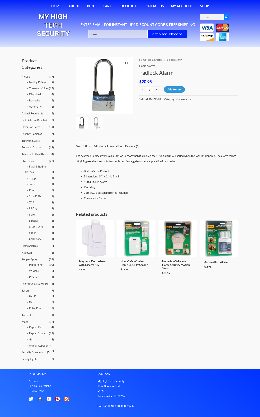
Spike (32, 214)
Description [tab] (83, 146)
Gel (31, 339)
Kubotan (27, 252)
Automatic (35, 106)
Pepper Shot (36, 264)
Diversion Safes (31, 127)
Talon (32, 184)
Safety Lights (29, 359)
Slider (32, 232)
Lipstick (33, 220)
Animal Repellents (32, 113)
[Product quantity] (149, 89)
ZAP (31, 202)
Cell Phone (35, 238)
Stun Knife (35, 196)
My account (182, 6)
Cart (107, 6)
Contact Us (154, 6)
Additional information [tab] (107, 146)
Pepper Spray (37, 333)
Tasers (25, 290)
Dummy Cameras (32, 133)
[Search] (226, 17)
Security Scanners (32, 352)
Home (56, 6)
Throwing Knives (39, 88)
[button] (127, 63)
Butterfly (34, 100)
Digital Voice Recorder (35, 283)
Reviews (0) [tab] (132, 146)
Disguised (35, 94)
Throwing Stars (31, 140)
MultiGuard (36, 226)
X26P (32, 295)
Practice (34, 277)
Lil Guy (33, 208)
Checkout (127, 6)
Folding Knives (37, 82)
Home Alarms (30, 245)
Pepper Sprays (30, 259)
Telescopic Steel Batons (36, 154)
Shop (204, 6)
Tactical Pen (29, 315)
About (74, 6)
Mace (25, 321)
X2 (30, 302)
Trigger (33, 178)
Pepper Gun (36, 327)
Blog (91, 6)
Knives (26, 76)
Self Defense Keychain (35, 120)
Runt (32, 190)
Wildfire (34, 270)
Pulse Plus (35, 308)
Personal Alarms (31, 147)
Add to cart (174, 89)
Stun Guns (28, 161)
